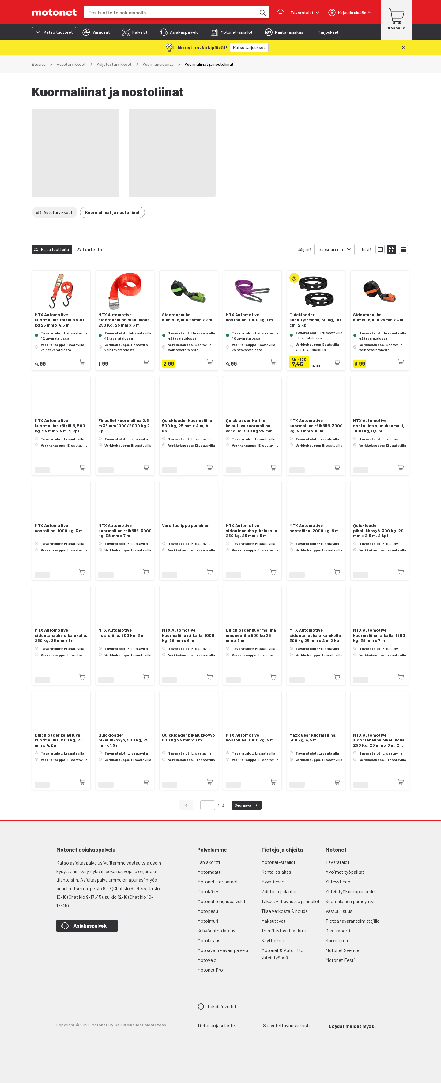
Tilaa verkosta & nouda (284, 911)
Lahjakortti (208, 862)
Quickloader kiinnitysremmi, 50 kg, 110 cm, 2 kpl (315, 319)
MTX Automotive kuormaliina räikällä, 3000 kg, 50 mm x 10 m (316, 425)
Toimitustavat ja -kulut (284, 930)
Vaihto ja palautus (279, 891)
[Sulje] (403, 47)
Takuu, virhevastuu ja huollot (290, 901)
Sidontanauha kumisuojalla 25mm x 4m (378, 317)
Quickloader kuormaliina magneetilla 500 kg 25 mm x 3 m (251, 635)
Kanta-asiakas (276, 872)
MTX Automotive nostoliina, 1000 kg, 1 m (249, 317)
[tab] (96, 32)
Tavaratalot (337, 862)
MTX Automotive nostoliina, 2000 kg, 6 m (314, 528)
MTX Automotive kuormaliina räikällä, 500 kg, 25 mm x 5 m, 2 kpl (60, 425)
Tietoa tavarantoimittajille (352, 921)
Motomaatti (209, 872)
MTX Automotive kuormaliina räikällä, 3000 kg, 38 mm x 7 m (125, 530)
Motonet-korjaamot (217, 881)
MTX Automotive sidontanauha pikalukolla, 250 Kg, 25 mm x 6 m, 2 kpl (379, 740)
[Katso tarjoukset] (249, 47)
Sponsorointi (339, 940)
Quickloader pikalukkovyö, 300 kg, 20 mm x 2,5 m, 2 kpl (378, 530)
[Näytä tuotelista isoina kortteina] (380, 249)
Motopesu (207, 911)
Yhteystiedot (339, 881)
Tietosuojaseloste (216, 1025)
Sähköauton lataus (216, 930)
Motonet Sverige (342, 950)
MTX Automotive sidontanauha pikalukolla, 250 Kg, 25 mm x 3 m (124, 319)
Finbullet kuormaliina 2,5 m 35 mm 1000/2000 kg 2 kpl (124, 425)
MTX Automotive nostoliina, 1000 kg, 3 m (59, 528)
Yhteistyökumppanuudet (351, 891)
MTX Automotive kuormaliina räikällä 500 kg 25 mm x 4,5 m (59, 319)
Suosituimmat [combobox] (331, 249)
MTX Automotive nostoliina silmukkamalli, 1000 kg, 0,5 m (378, 425)
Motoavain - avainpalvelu (222, 950)
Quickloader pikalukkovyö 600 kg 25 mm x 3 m (188, 738)
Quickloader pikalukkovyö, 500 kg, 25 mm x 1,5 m (123, 740)
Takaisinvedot (221, 1006)
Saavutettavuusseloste (287, 1025)
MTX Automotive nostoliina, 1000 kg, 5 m (250, 738)
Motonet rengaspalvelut (221, 901)
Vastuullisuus (339, 911)
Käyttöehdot (274, 940)
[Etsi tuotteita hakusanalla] (262, 12)
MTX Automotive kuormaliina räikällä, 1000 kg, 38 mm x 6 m (188, 635)
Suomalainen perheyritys (351, 901)
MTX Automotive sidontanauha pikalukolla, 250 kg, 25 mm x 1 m (61, 635)
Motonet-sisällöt (278, 862)
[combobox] (170, 12)
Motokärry (207, 891)
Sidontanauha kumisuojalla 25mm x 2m (187, 317)
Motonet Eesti (340, 960)
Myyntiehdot (273, 881)
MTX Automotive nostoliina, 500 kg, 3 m (121, 633)
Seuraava (247, 805)
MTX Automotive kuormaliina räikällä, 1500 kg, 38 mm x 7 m (379, 635)
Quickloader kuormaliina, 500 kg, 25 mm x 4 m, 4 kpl (187, 425)
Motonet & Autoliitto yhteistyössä (282, 953)
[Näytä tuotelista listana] (403, 249)
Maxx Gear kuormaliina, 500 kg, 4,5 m (313, 738)
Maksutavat (273, 921)
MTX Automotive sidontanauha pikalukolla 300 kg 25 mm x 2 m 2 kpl (315, 635)
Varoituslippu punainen (185, 525)
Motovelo (207, 960)
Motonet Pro (210, 970)
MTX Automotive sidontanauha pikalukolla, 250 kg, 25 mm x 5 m (252, 530)
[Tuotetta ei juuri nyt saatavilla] (82, 362)
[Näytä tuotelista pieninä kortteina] (391, 249)
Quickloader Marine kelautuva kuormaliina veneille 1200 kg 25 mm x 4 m (251, 425)
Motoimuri (207, 921)
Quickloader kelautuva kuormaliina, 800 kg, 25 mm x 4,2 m (59, 740)
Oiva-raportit (339, 930)
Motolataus (209, 940)
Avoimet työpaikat (345, 872)
